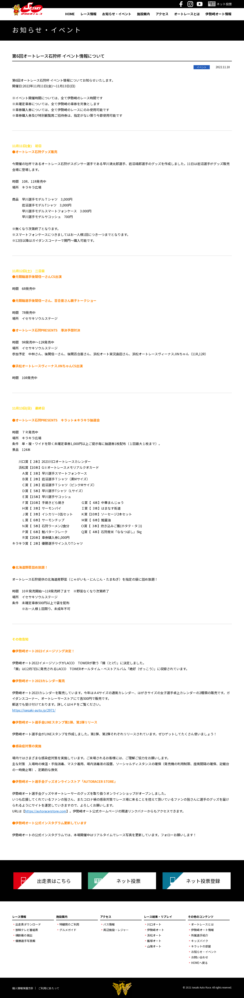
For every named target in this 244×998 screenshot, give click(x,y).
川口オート (154, 924)
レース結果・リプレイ (158, 917)
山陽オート (154, 946)
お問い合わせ (199, 957)
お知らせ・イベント (116, 13)
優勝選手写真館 (25, 941)
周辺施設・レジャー (116, 930)
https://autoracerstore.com (45, 811)
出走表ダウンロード (28, 924)
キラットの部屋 (201, 946)
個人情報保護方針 (22, 988)
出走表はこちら (54, 880)
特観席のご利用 (69, 924)
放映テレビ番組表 (26, 930)
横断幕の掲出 (23, 935)
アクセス (162, 13)
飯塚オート (154, 941)
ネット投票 (128, 880)
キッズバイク (199, 941)
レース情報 (88, 13)
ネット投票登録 (203, 880)
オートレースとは (187, 13)
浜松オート (154, 935)
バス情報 (109, 924)
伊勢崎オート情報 (218, 13)
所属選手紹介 (199, 935)
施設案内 (143, 13)
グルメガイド (67, 930)
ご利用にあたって (48, 988)
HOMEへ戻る (199, 963)
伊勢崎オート (155, 930)
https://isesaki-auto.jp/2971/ (34, 710)
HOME (70, 13)
